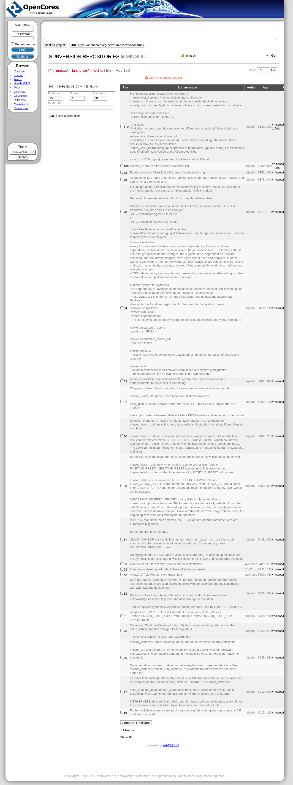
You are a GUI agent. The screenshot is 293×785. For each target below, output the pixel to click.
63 (125, 381)
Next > (129, 730)
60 (125, 436)
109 (126, 166)
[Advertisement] (22, 127)
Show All (126, 737)
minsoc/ (61, 70)
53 (125, 569)
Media (17, 87)
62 (125, 402)
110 (126, 127)
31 (125, 616)
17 (125, 692)
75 (125, 179)
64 (125, 308)
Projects (19, 71)
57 (125, 539)
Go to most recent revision (166, 78)
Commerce (20, 95)
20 (125, 657)
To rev (74, 93)
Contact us (21, 108)
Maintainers (21, 104)
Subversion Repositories (84, 56)
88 (125, 172)
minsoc (135, 56)
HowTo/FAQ (22, 83)
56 (125, 564)
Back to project (55, 45)
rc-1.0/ (98, 70)
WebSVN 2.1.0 (171, 745)
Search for (55, 102)
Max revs (99, 93)
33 (125, 593)
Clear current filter (68, 116)
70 (125, 212)
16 (125, 712)
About (18, 79)
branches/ (80, 70)
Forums (18, 75)
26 (125, 631)
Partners (20, 100)
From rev (54, 93)
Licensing (19, 91)
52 (125, 574)
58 (125, 486)
